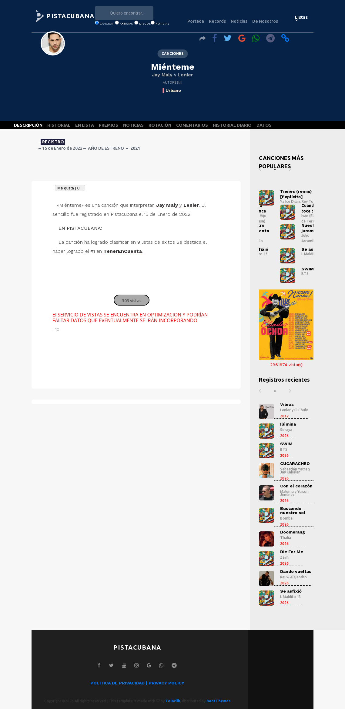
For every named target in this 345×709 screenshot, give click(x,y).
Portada (195, 21)
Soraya (286, 430)
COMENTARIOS (192, 125)
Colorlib (173, 701)
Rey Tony (309, 201)
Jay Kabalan (290, 472)
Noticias (239, 21)
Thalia (285, 538)
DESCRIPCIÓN (28, 125)
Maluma (287, 491)
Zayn (284, 557)
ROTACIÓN (160, 125)
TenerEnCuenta (122, 251)
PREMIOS (108, 125)
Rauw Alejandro (293, 577)
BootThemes (218, 701)
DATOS (264, 125)
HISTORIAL (58, 125)
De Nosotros (265, 21)
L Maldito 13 (311, 254)
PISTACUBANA (71, 15)
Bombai (286, 518)
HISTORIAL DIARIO (232, 125)
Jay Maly (162, 75)
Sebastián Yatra (293, 469)
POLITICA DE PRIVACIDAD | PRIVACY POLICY (137, 683)
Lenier (185, 75)
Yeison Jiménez (294, 493)
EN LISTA (84, 125)
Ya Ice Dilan (290, 201)
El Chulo (301, 410)
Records (217, 21)
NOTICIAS (133, 125)
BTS (305, 274)
